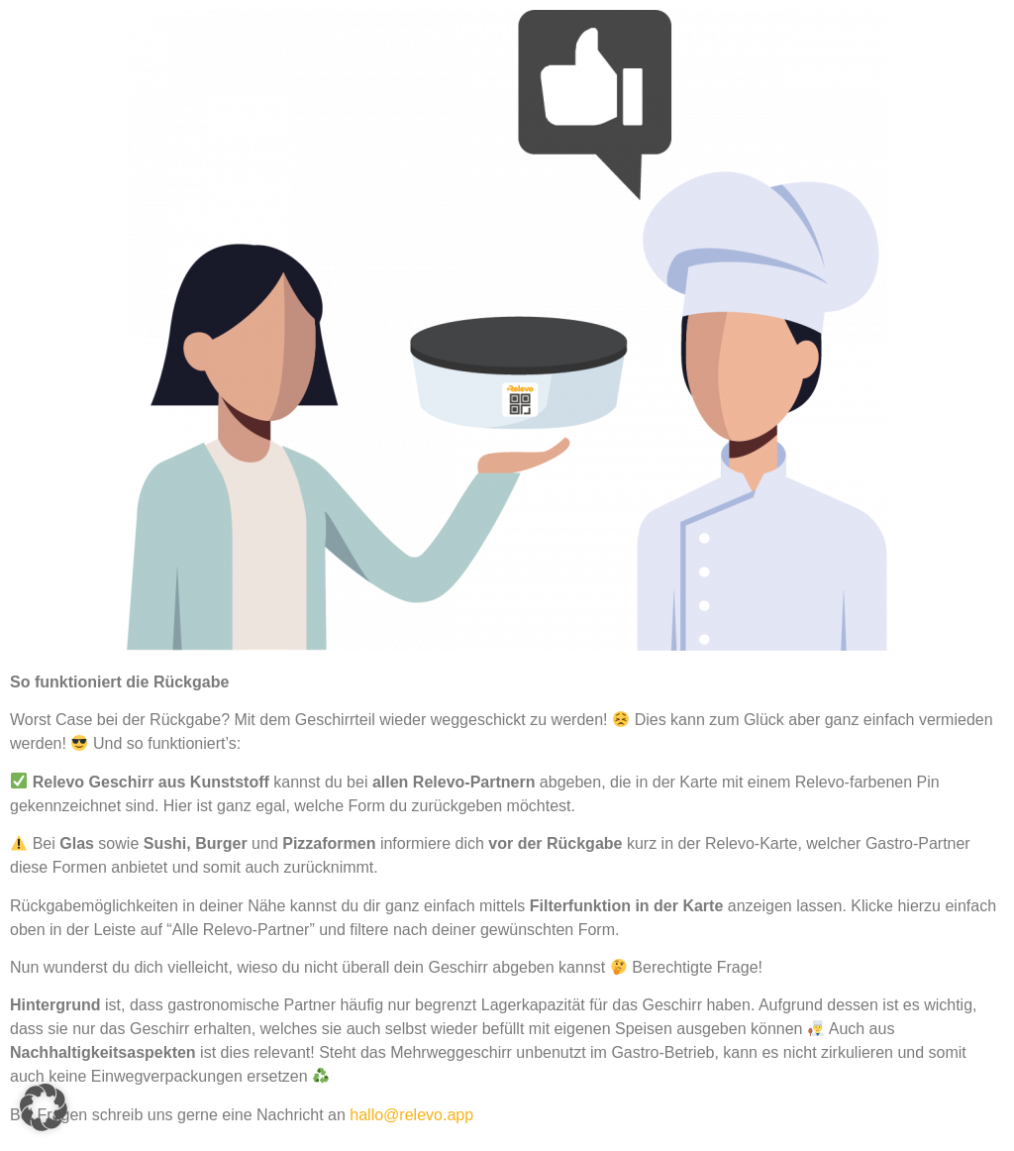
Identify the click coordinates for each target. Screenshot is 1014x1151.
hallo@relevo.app (411, 1114)
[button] (43, 1107)
